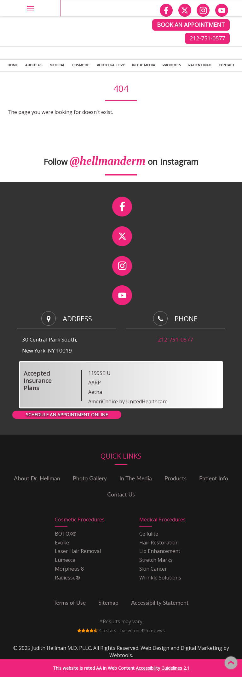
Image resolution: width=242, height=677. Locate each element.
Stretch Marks (156, 559)
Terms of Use (70, 602)
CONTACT (226, 65)
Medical (57, 65)
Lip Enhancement (159, 551)
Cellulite (148, 533)
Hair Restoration (159, 542)
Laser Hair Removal (78, 551)
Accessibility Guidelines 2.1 (162, 668)
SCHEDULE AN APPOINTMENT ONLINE (67, 415)
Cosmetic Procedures (80, 519)
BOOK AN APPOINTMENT (191, 24)
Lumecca (65, 559)
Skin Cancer (153, 568)
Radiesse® (67, 577)
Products (172, 65)
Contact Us (121, 494)
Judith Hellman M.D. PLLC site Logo (53, 12)
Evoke (62, 542)
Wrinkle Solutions (160, 577)
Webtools (120, 655)
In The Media (143, 65)
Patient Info (199, 65)
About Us (34, 65)
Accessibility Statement (159, 602)
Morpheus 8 (69, 568)
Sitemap (108, 602)
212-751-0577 (207, 38)
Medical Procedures (162, 519)
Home (13, 65)
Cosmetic (80, 65)
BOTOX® (66, 533)
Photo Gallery (90, 478)
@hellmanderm (108, 160)
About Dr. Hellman (37, 478)
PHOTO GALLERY (111, 65)
